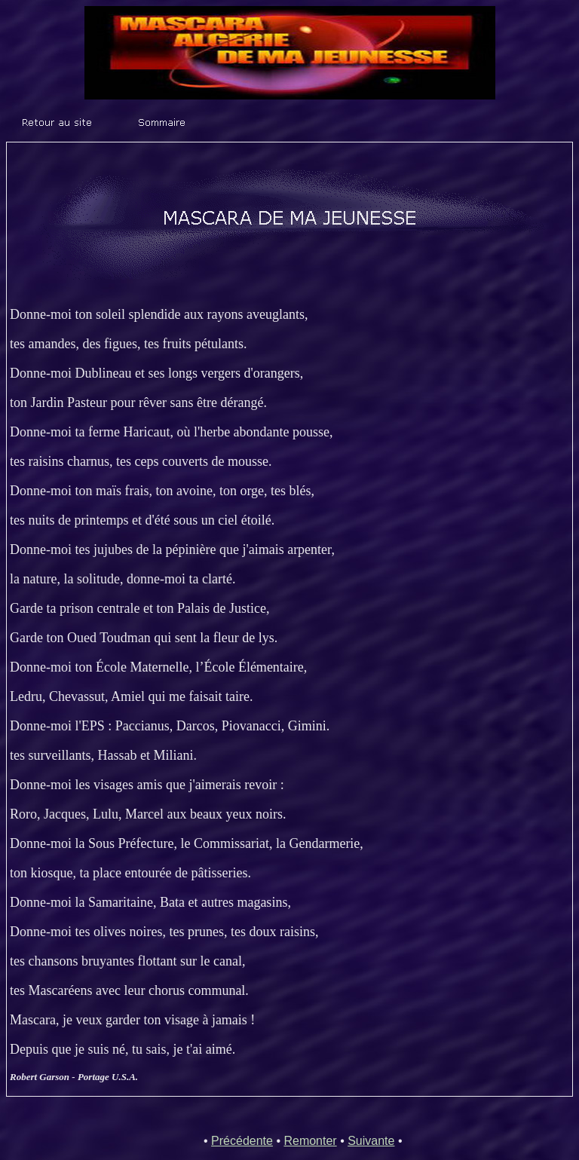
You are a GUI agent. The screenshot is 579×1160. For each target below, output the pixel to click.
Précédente (242, 1140)
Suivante (371, 1140)
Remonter (309, 1140)
